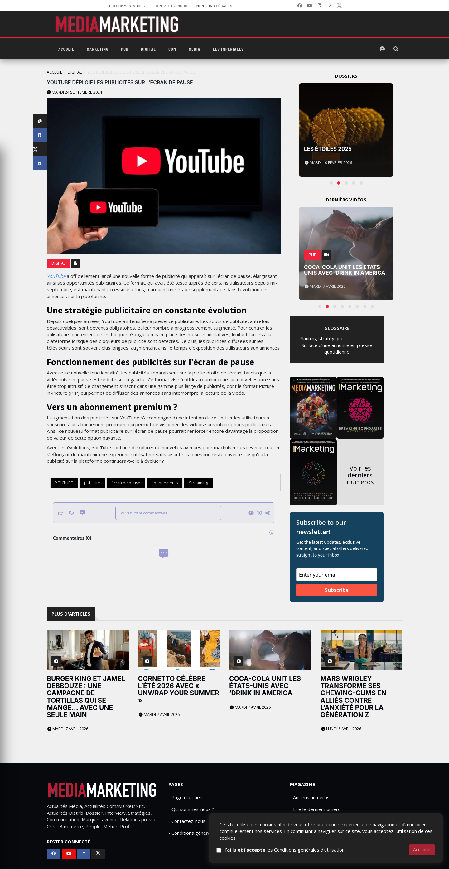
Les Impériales (228, 48)
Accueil (66, 48)
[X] (339, 5)
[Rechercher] (396, 49)
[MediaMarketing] (117, 24)
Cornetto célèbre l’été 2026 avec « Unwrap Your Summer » (179, 689)
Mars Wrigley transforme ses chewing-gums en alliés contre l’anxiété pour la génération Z (353, 696)
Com (172, 48)
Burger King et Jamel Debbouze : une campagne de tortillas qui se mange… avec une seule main (86, 696)
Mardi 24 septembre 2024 (74, 92)
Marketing (98, 48)
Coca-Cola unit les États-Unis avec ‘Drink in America (344, 270)
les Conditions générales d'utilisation (315, 850)
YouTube (56, 276)
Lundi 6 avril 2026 (341, 728)
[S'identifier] (382, 49)
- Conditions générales (192, 833)
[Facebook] (299, 5)
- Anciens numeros (310, 797)
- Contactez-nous (186, 821)
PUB (124, 48)
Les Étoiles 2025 (328, 149)
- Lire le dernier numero (315, 809)
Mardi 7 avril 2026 (67, 728)
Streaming (198, 482)
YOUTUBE (64, 482)
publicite (92, 482)
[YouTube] (309, 5)
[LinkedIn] (319, 5)
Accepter (422, 849)
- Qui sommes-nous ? (191, 809)
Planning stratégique (321, 338)
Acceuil (54, 72)
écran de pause (125, 482)
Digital (148, 48)
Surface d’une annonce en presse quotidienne (337, 348)
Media (194, 48)
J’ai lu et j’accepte (294, 850)
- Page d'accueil (185, 797)
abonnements (165, 482)
